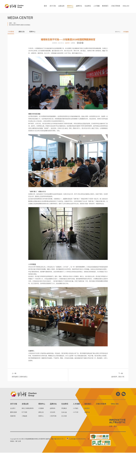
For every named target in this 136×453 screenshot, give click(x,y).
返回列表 (67, 43)
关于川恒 (53, 6)
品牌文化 (79, 6)
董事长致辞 (13, 412)
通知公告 (22, 32)
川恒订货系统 (115, 6)
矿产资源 (24, 412)
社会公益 (64, 412)
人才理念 (75, 409)
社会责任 (88, 6)
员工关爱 (64, 416)
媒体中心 (70, 6)
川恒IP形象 (53, 416)
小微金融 (24, 416)
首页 (45, 6)
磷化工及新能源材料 (28, 409)
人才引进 (75, 412)
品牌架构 (52, 409)
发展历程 (12, 416)
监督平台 (87, 412)
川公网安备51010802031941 (76, 439)
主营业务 (61, 6)
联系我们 (105, 6)
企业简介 (12, 409)
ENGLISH (126, 6)
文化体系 (52, 412)
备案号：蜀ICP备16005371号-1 (55, 439)
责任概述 (64, 409)
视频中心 (32, 32)
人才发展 (97, 6)
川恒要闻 (11, 32)
